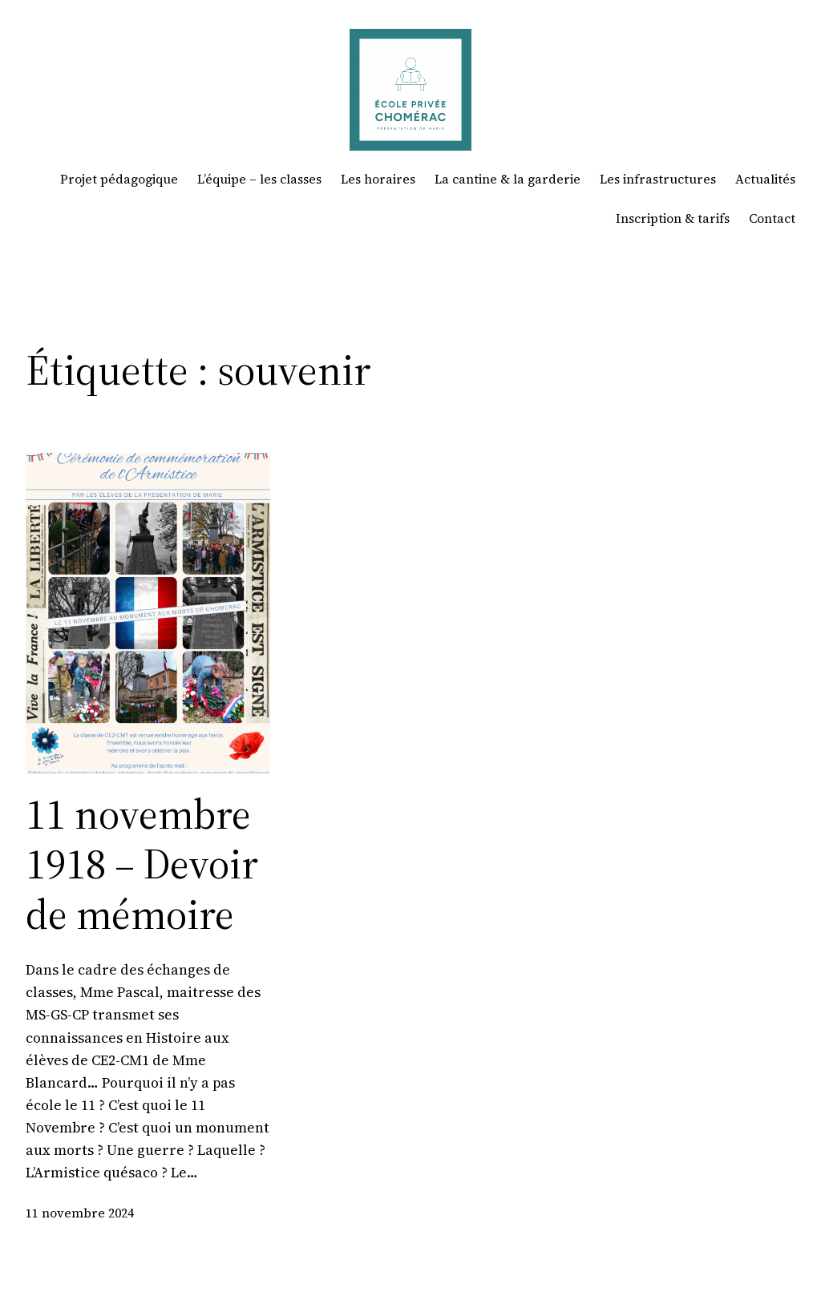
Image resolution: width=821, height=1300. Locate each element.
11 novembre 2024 (80, 1213)
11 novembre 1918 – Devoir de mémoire (142, 864)
